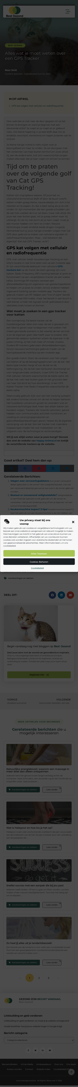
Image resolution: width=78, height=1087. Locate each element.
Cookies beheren (39, 561)
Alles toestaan (39, 553)
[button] (73, 522)
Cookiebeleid (37, 568)
